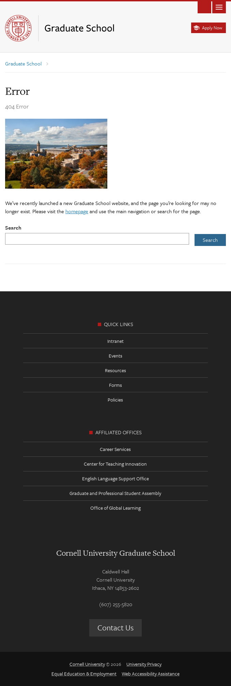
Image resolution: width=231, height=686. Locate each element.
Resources (115, 370)
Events (115, 355)
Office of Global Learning (115, 507)
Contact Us (115, 627)
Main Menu (219, 6)
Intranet (115, 341)
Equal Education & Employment (84, 673)
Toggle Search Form (204, 6)
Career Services (115, 449)
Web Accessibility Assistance (151, 673)
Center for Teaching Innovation (115, 463)
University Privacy (143, 664)
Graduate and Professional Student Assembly (115, 493)
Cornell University (87, 664)
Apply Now (212, 27)
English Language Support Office (115, 478)
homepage (76, 211)
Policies (115, 399)
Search (13, 227)
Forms (115, 385)
